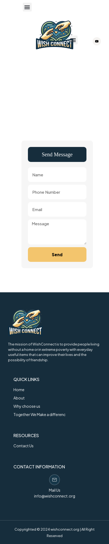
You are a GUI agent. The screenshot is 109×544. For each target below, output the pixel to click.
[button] (27, 7)
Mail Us (54, 490)
